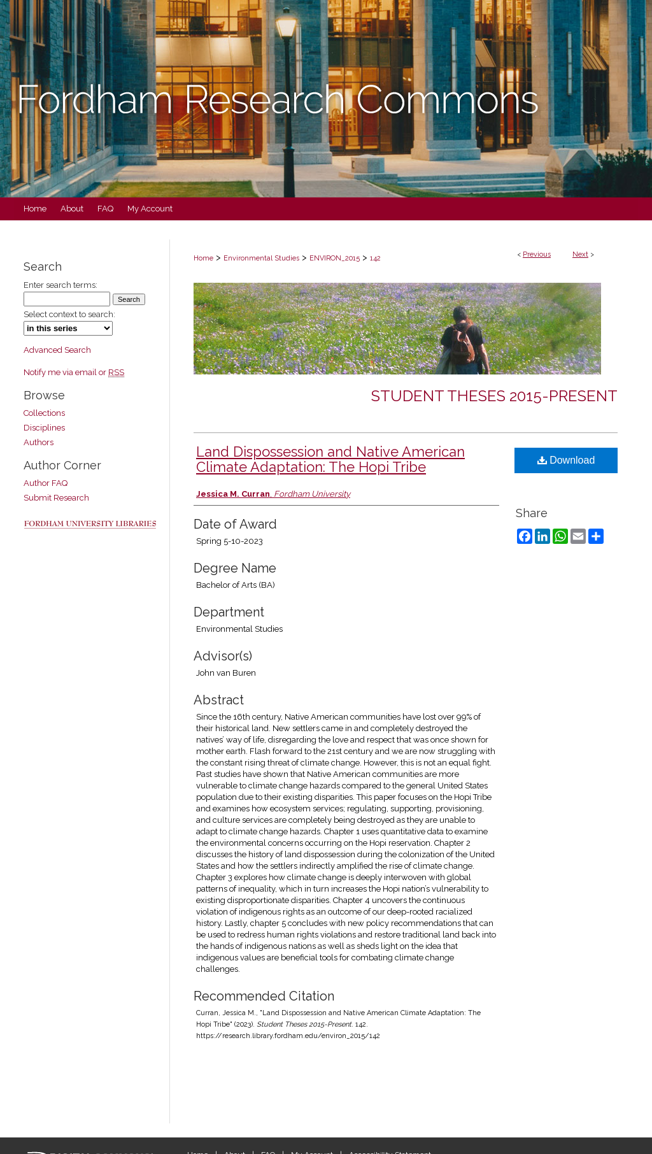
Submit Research (56, 497)
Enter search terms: (60, 285)
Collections (44, 413)
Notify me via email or (74, 372)
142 (375, 258)
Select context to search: (69, 314)
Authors (38, 442)
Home (203, 258)
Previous (537, 254)
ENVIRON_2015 (334, 258)
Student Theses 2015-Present (494, 396)
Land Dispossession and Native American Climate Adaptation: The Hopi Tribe (330, 459)
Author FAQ (45, 483)
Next (580, 254)
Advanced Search (57, 350)
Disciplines (44, 427)
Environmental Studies (261, 258)
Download (566, 460)
